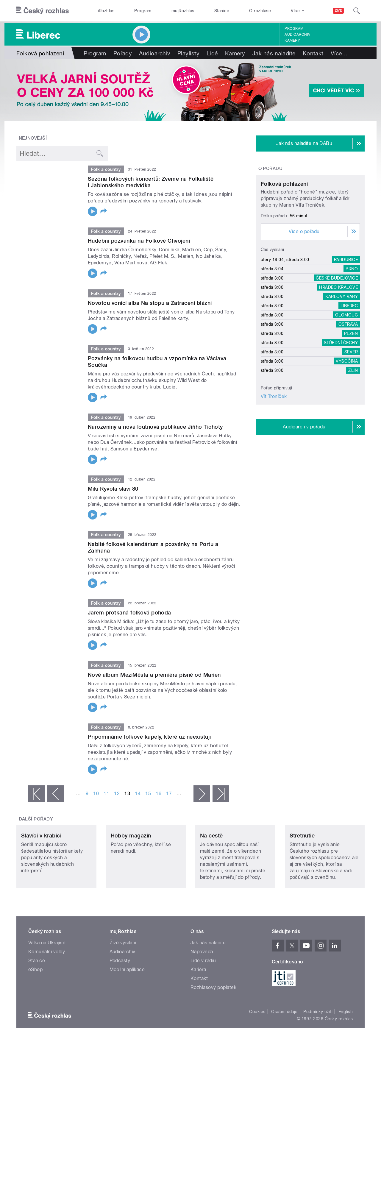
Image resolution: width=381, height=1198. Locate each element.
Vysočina (347, 416)
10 (96, 793)
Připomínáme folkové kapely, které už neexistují (149, 737)
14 (137, 793)
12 (117, 793)
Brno (352, 324)
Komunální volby (46, 991)
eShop (35, 1009)
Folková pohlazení (284, 239)
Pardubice (346, 315)
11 (106, 793)
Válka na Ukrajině (46, 982)
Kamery (292, 40)
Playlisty (188, 53)
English (345, 1051)
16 (158, 793)
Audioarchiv (297, 34)
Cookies (257, 1051)
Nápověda (201, 991)
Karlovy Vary (341, 352)
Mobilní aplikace (127, 1009)
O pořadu (270, 168)
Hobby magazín (131, 875)
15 (148, 793)
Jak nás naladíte (274, 53)
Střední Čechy (341, 398)
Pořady (122, 53)
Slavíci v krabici (41, 875)
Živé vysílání (123, 982)
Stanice (221, 10)
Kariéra (198, 1009)
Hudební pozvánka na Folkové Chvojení (139, 241)
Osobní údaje (284, 1051)
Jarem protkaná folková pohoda (129, 612)
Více (339, 53)
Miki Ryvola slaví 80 (113, 489)
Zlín (353, 426)
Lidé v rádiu (203, 1000)
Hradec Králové (338, 343)
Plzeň (351, 389)
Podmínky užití (317, 1051)
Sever (351, 407)
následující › (201, 793)
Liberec (349, 361)
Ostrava (348, 380)
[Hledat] (357, 10)
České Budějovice (337, 333)
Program (142, 10)
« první (36, 793)
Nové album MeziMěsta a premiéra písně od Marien (154, 675)
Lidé (212, 53)
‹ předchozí (55, 793)
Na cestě (211, 875)
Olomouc (346, 370)
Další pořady (36, 819)
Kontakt (313, 53)
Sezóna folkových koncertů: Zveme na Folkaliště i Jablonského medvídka (150, 182)
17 (169, 793)
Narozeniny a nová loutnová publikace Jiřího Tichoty (155, 427)
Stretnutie (302, 875)
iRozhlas (106, 10)
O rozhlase (260, 10)
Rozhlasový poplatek (213, 1027)
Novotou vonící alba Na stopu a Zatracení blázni (150, 303)
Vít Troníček (274, 452)
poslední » (221, 793)
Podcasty (120, 1000)
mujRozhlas (182, 10)
